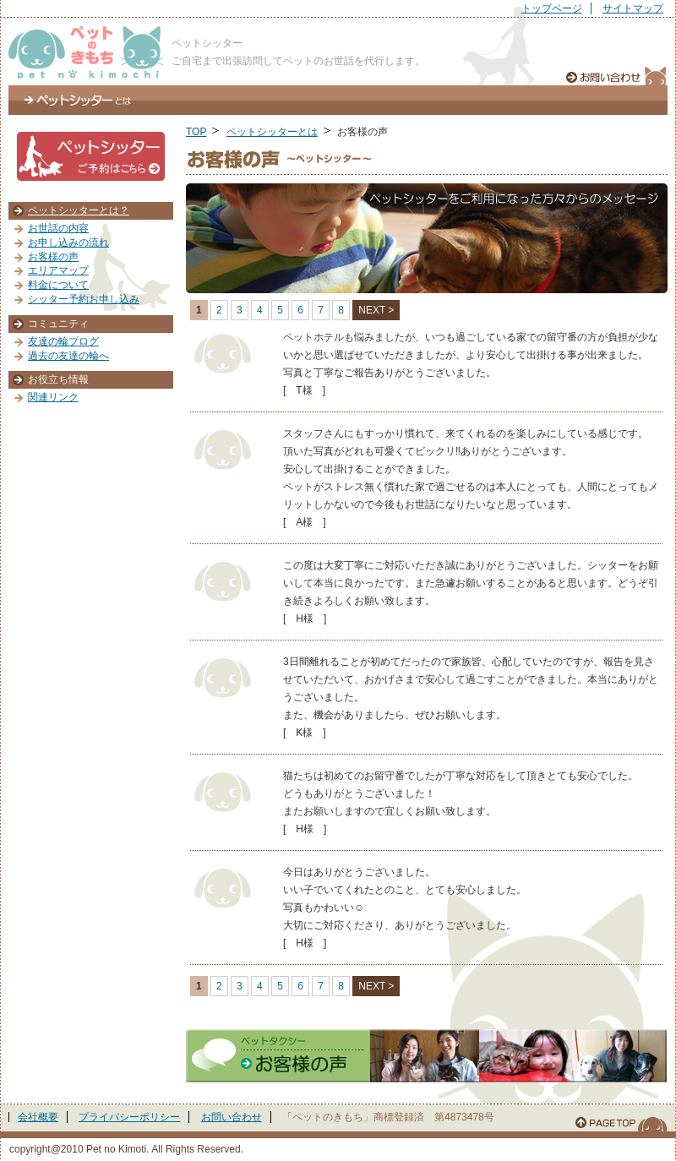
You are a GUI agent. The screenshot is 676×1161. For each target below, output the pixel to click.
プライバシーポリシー (129, 1117)
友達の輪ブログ (63, 341)
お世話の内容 (58, 228)
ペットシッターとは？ (78, 210)
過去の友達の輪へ (68, 356)
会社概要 (38, 1117)
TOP (196, 132)
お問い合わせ (231, 1117)
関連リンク (53, 397)
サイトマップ (632, 8)
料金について (58, 285)
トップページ (551, 8)
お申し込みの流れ (68, 242)
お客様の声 (53, 257)
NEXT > (376, 310)
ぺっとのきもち (85, 52)
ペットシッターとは (78, 100)
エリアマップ (58, 270)
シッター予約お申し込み (83, 299)
